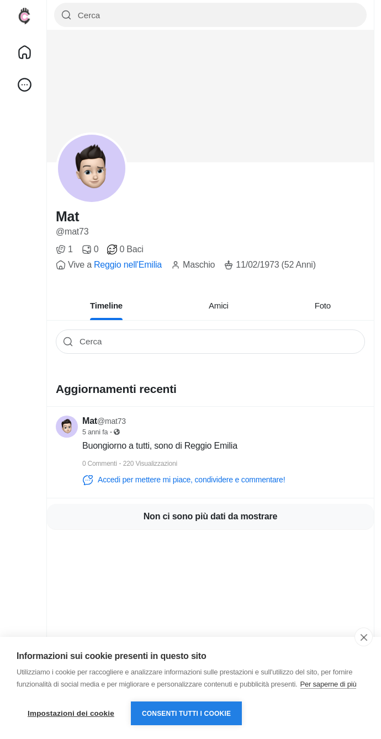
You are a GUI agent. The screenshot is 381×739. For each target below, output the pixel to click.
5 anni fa (95, 432)
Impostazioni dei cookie (71, 713)
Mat (67, 216)
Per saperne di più (328, 684)
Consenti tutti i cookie (186, 713)
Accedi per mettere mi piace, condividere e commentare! (183, 480)
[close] (363, 637)
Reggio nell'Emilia (128, 264)
